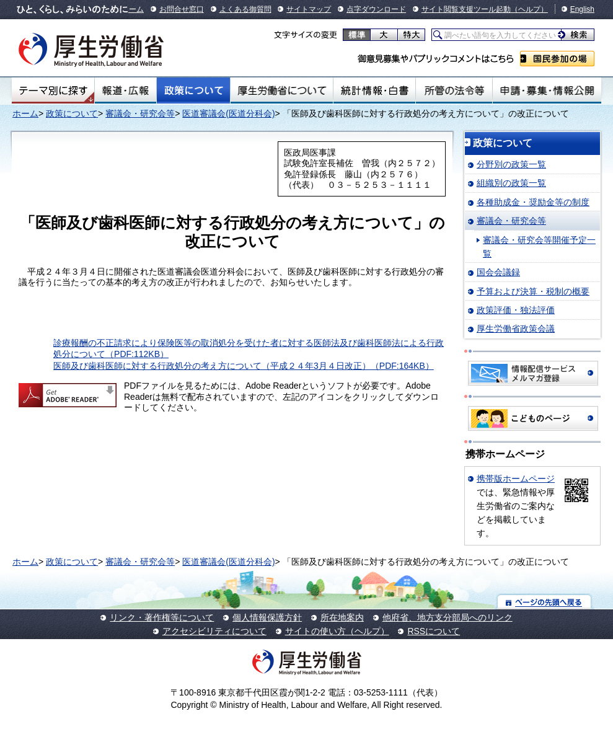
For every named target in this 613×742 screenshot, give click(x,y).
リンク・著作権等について (162, 617)
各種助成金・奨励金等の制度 (533, 202)
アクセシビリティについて (214, 631)
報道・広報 (125, 90)
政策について (193, 90)
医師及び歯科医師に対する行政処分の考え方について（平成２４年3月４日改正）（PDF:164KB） (243, 366)
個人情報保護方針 (267, 617)
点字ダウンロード (376, 9)
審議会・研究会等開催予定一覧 (539, 246)
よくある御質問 (245, 9)
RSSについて (433, 631)
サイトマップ (308, 9)
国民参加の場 (557, 58)
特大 (411, 34)
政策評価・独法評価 (516, 310)
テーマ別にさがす (53, 90)
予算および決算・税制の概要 (533, 291)
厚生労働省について (282, 90)
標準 (356, 34)
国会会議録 (498, 272)
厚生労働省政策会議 (516, 328)
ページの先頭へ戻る (544, 601)
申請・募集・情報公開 (547, 90)
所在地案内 (342, 617)
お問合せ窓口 (181, 9)
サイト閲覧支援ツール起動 (466, 9)
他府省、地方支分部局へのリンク (447, 617)
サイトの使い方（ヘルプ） (337, 631)
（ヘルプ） (529, 9)
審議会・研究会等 (140, 113)
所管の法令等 (454, 90)
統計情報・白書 (374, 90)
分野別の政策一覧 (511, 164)
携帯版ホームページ (516, 479)
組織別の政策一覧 (511, 183)
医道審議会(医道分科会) (228, 113)
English (582, 9)
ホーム (132, 9)
